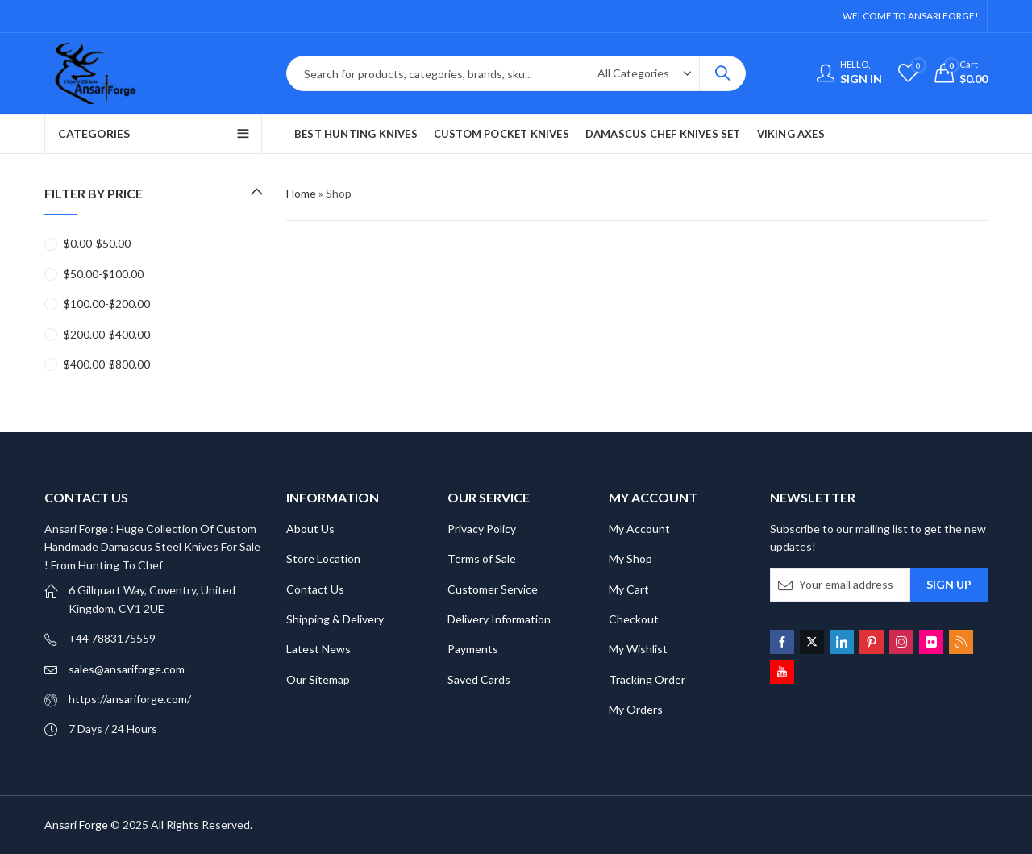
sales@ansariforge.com (127, 669)
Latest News (318, 649)
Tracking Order (647, 679)
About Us (310, 528)
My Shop (630, 558)
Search (722, 73)
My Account (639, 528)
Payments (472, 649)
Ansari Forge (76, 824)
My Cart (629, 589)
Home (301, 193)
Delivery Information (499, 619)
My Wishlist (638, 649)
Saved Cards (478, 679)
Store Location (323, 558)
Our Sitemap (318, 679)
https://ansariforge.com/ (130, 699)
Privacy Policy (481, 528)
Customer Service (492, 589)
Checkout (634, 619)
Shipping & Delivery (335, 619)
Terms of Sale (481, 558)
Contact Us (315, 589)
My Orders (636, 709)
